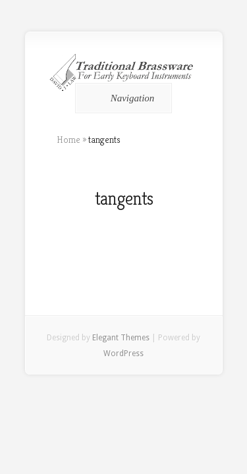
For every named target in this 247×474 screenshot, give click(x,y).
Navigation (121, 98)
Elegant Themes (121, 337)
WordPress (123, 353)
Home (68, 139)
